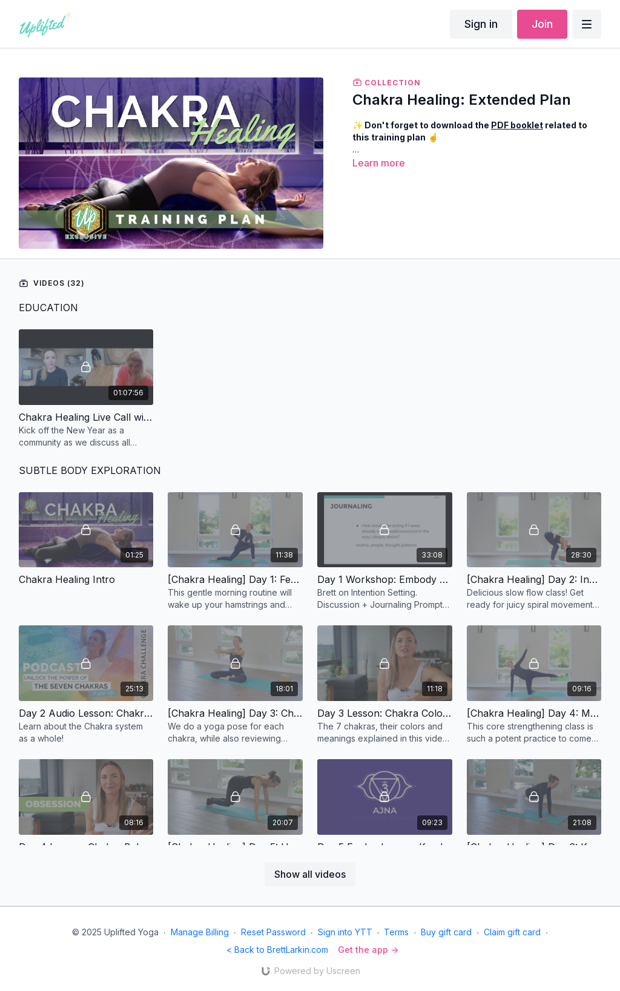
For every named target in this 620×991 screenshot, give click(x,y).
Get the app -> (368, 949)
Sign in (481, 24)
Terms (396, 932)
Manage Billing (200, 932)
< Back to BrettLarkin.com (277, 949)
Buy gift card (446, 932)
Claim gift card (512, 932)
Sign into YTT (345, 932)
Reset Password (273, 932)
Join (542, 24)
